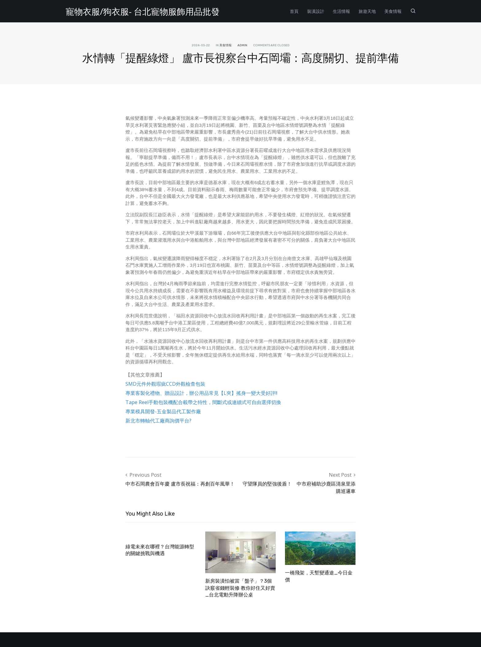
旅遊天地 (367, 11)
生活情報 (341, 11)
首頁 (294, 11)
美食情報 (393, 11)
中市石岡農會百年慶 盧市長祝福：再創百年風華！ (180, 483)
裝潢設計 (315, 11)
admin (242, 45)
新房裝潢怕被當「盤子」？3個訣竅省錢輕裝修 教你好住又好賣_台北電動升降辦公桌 (240, 588)
